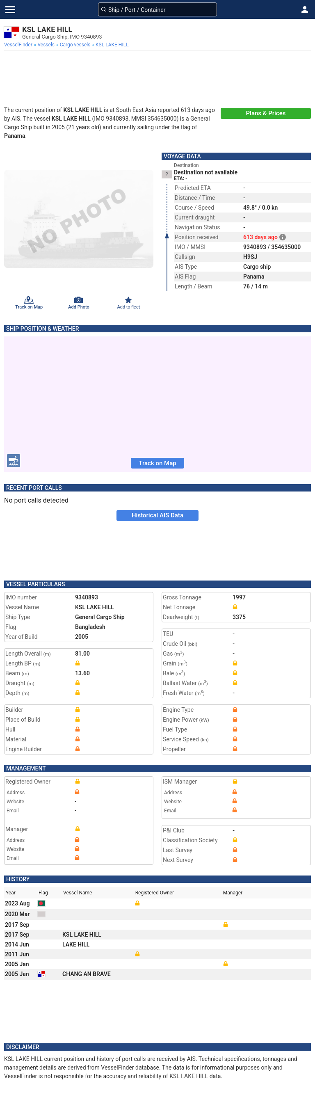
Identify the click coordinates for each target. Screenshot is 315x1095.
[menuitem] (19, 44)
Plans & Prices (266, 113)
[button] (304, 9)
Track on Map (157, 463)
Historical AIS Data (157, 515)
